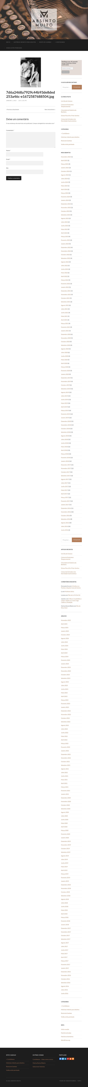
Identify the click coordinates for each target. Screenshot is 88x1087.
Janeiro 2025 (65, 167)
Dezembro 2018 (66, 421)
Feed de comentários (67, 1036)
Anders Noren (71, 1081)
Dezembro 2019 (66, 378)
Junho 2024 (64, 182)
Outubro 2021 (65, 298)
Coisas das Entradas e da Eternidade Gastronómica (68, 120)
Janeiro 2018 (65, 461)
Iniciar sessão (65, 1029)
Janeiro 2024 (65, 200)
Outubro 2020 (65, 341)
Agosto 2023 (65, 218)
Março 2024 (64, 193)
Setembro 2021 (65, 302)
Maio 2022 (64, 273)
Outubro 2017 (65, 472)
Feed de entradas (66, 1033)
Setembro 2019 (65, 388)
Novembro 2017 (66, 468)
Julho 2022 (64, 265)
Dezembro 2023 (66, 204)
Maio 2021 (64, 316)
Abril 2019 (64, 407)
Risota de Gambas (45, 42)
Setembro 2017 (65, 475)
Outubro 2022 (65, 254)
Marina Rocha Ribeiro (39, 1063)
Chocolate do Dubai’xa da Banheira (68, 111)
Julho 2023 (64, 222)
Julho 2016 (64, 526)
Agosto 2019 (65, 392)
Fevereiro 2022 (65, 283)
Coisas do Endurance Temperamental (67, 105)
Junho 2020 (64, 356)
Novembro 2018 (66, 425)
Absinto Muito (16, 1081)
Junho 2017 (64, 486)
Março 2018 (64, 454)
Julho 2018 (64, 439)
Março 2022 (64, 280)
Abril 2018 (64, 450)
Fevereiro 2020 (65, 370)
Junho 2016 (64, 530)
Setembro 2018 (65, 432)
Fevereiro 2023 (65, 240)
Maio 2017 (64, 490)
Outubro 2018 (65, 428)
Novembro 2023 (66, 207)
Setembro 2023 (65, 215)
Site (7, 168)
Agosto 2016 (65, 523)
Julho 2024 (64, 178)
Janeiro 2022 (65, 287)
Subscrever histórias (39, 1066)
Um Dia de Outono (66, 101)
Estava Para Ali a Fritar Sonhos (70, 115)
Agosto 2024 (65, 175)
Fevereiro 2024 (65, 196)
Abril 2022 (64, 276)
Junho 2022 (64, 269)
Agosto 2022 (65, 262)
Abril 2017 (64, 494)
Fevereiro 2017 (65, 501)
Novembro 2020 (66, 338)
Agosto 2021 (65, 305)
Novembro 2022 (66, 251)
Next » (50, 109)
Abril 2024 (64, 189)
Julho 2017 (64, 483)
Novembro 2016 (66, 512)
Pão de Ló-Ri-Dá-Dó (74, 595)
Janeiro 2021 (65, 331)
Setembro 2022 (65, 258)
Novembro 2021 (66, 294)
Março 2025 (64, 164)
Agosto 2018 (65, 436)
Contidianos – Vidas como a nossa (43, 1059)
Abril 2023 (64, 233)
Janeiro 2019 (65, 417)
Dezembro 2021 (66, 291)
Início (8, 42)
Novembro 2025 (66, 157)
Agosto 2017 (65, 479)
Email (8, 159)
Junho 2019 (64, 399)
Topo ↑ (80, 1081)
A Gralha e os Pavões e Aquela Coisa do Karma (71, 587)
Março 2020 (64, 367)
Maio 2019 (64, 403)
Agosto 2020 (65, 349)
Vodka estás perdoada (14, 48)
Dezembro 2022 (66, 247)
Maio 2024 (64, 186)
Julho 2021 (64, 309)
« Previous (12, 109)
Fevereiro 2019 (65, 414)
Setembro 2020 (65, 345)
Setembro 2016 (65, 519)
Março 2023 (64, 236)
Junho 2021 (64, 312)
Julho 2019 (64, 396)
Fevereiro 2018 (65, 457)
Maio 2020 (64, 359)
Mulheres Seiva (69, 591)
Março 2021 (64, 323)
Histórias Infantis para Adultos (25, 42)
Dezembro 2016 (66, 508)
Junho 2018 (64, 443)
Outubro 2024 (65, 171)
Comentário (10, 130)
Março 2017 (64, 497)
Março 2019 (64, 410)
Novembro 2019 (66, 381)
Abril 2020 (64, 363)
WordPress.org (65, 1040)
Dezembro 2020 (66, 334)
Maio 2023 (64, 229)
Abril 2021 (64, 320)
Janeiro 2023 (65, 244)
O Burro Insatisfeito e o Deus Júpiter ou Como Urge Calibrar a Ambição (71, 600)
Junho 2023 (64, 225)
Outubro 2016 (65, 515)
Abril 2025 (64, 160)
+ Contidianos (60, 42)
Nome (8, 150)
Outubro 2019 (65, 385)
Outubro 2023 (65, 211)
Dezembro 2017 (66, 465)
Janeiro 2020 (65, 374)
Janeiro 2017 (65, 504)
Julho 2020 (64, 352)
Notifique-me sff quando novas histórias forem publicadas (70, 63)
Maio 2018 (64, 446)
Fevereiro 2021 (65, 327)
